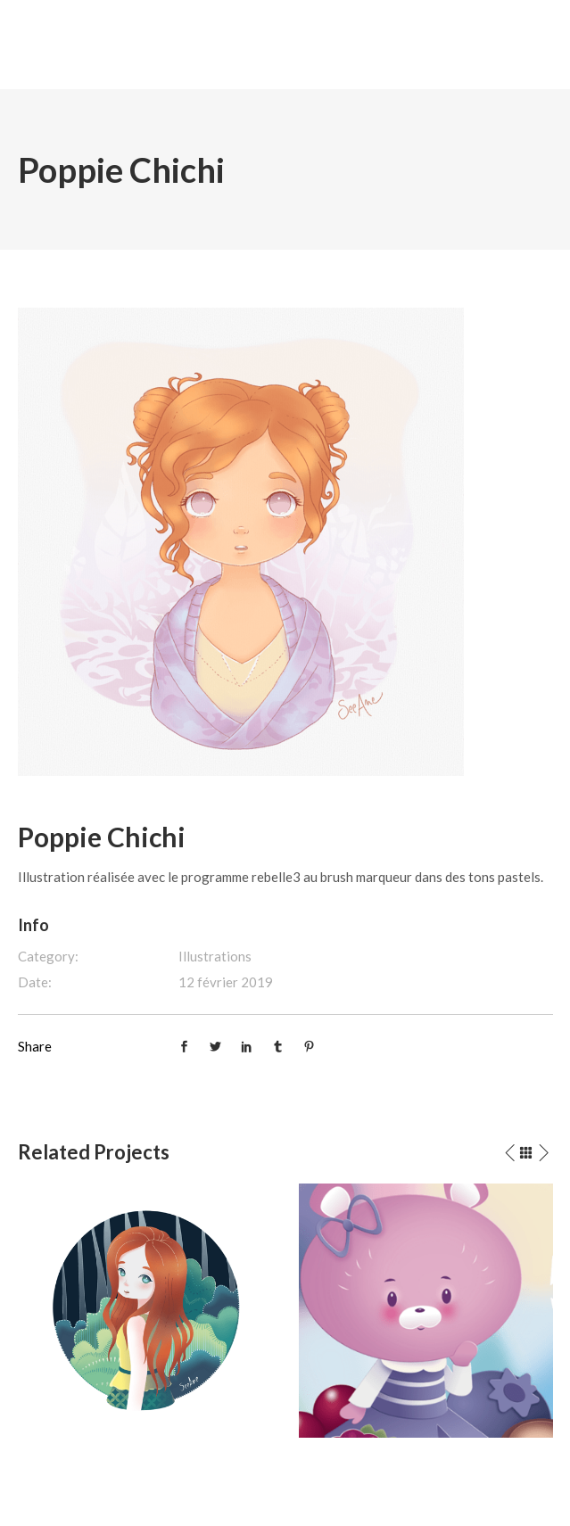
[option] (144, 1310)
